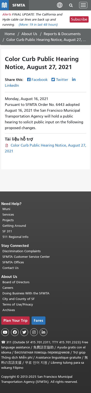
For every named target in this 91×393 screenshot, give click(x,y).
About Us (29, 34)
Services (8, 214)
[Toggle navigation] (83, 5)
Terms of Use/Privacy (17, 304)
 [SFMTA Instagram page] (34, 332)
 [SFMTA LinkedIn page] (43, 332)
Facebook (40, 80)
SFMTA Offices (13, 262)
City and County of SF (18, 299)
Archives (8, 310)
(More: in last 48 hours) (38, 25)
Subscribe (79, 19)
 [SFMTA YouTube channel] (5, 332)
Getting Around (14, 226)
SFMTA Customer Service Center (26, 257)
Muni (6, 209)
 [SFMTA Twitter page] (24, 332)
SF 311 (7, 231)
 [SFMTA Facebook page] (15, 332)
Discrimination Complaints (21, 251)
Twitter (62, 80)
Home (10, 34)
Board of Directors (15, 282)
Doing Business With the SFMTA (26, 293)
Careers (7, 288)
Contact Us (10, 268)
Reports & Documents (62, 34)
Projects (8, 220)
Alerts (6, 14)
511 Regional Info (15, 237)
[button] (60, 5)
